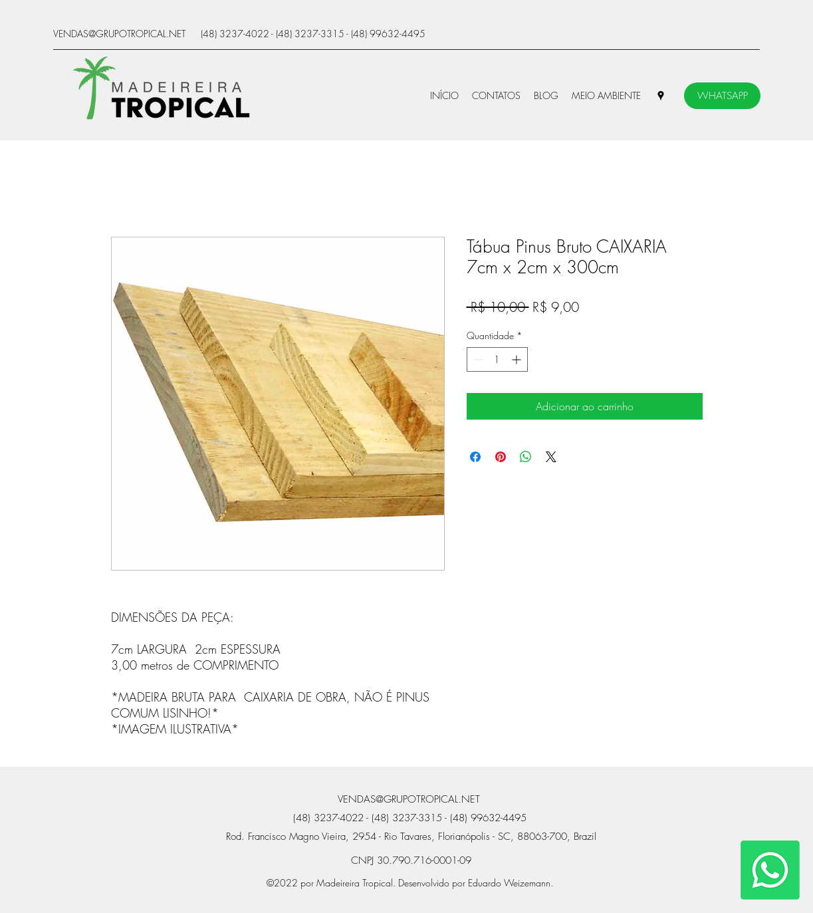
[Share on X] (551, 457)
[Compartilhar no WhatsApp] (526, 457)
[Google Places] (660, 95)
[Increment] (517, 359)
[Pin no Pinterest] (501, 457)
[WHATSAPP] (722, 95)
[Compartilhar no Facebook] (475, 457)
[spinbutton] (497, 359)
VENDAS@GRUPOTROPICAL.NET (119, 33)
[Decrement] (477, 359)
